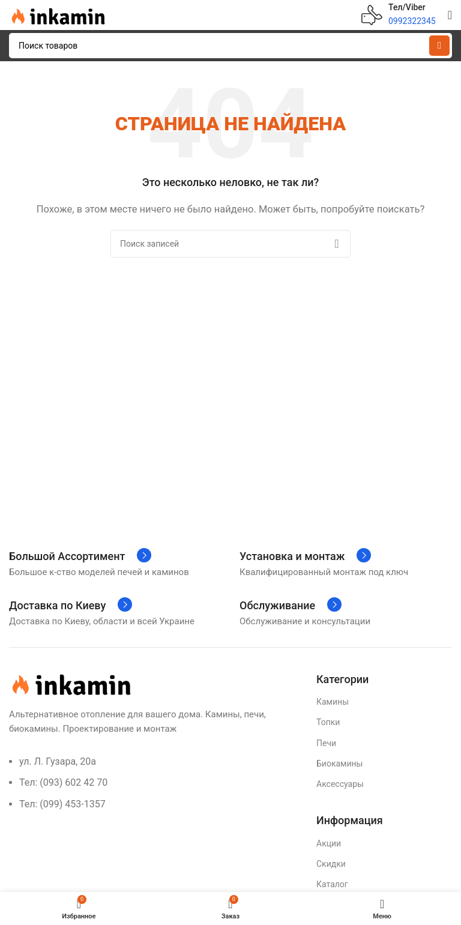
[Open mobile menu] (450, 15)
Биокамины (339, 763)
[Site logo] (57, 14)
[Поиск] (230, 45)
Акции (328, 843)
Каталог (332, 884)
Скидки (331, 864)
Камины (332, 702)
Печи (326, 743)
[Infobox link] (398, 15)
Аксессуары (340, 784)
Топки (328, 722)
